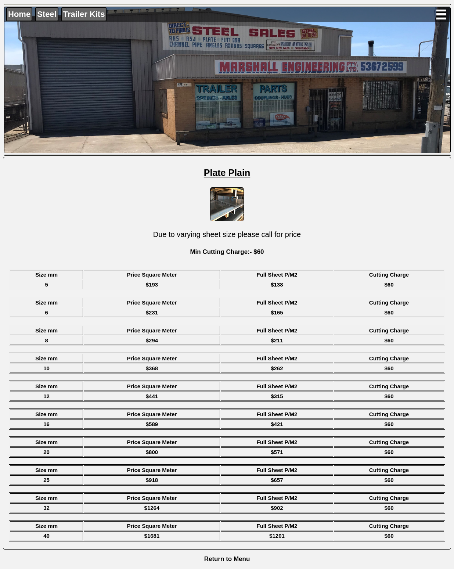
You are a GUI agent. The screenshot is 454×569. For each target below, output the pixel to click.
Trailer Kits (84, 14)
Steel (47, 14)
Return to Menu (227, 558)
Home (19, 14)
